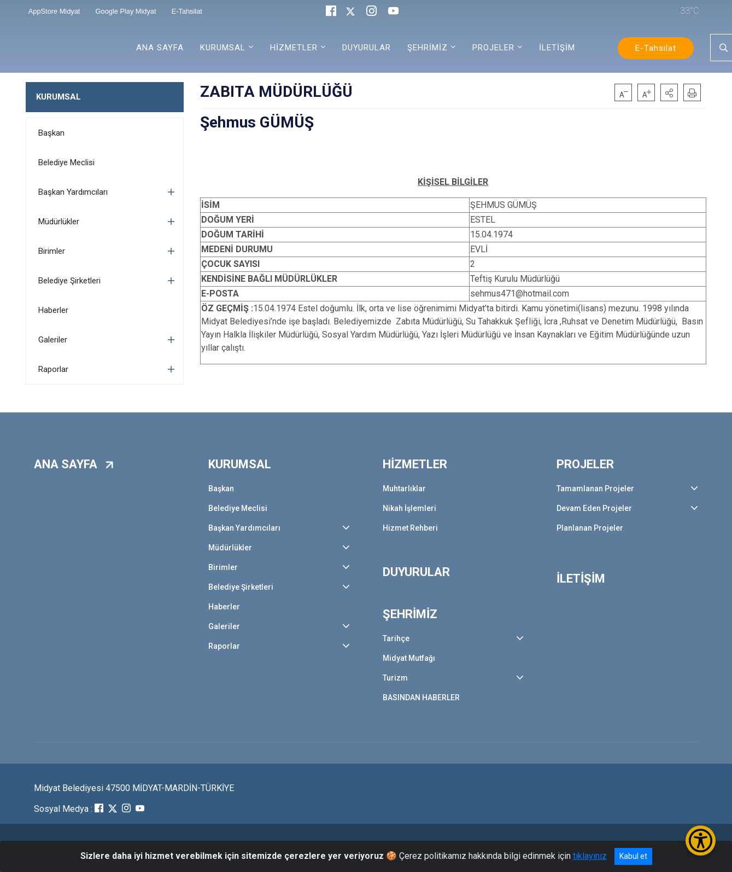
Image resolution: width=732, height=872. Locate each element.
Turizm (395, 677)
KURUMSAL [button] (222, 48)
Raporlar (53, 369)
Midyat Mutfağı (409, 658)
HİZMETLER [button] (294, 48)
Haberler (53, 310)
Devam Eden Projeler (594, 508)
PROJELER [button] (493, 48)
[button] (669, 92)
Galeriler (52, 340)
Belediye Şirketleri (69, 281)
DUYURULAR (366, 48)
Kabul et (633, 856)
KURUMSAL (58, 97)
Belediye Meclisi (66, 162)
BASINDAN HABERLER (421, 697)
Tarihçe (396, 638)
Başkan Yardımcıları (73, 192)
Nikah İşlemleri (409, 508)
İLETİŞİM (557, 48)
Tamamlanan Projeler (595, 488)
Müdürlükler (58, 221)
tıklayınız (590, 856)
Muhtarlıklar (404, 488)
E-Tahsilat (655, 48)
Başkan (51, 133)
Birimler (51, 251)
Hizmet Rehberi (410, 528)
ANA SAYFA (160, 48)
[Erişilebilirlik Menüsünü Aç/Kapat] (701, 841)
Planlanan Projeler (590, 528)
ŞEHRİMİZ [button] (427, 48)
